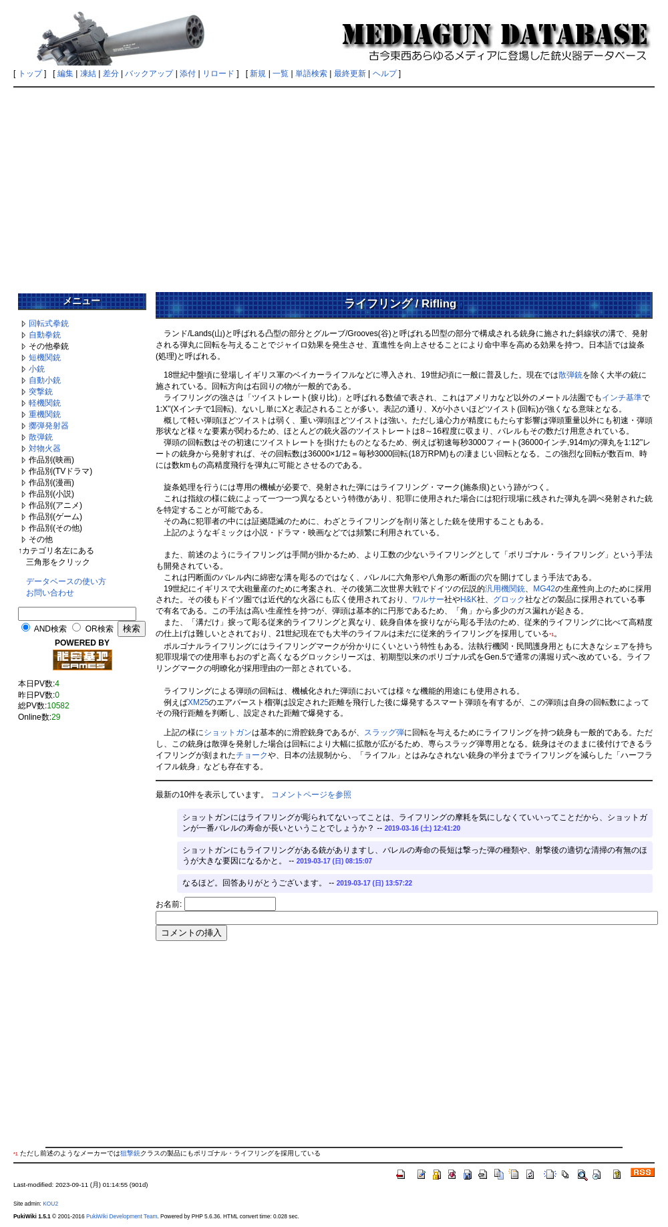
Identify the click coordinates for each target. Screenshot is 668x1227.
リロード (218, 73)
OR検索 (100, 629)
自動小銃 (45, 380)
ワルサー (428, 599)
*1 (551, 635)
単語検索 (311, 73)
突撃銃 (41, 391)
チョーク (252, 755)
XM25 (198, 702)
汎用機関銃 (505, 588)
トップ (30, 73)
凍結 (88, 73)
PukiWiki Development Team (121, 1216)
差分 (111, 73)
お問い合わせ (50, 592)
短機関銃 (45, 357)
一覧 (281, 73)
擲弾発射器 (49, 425)
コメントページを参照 (311, 794)
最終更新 (350, 73)
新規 (258, 73)
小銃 (37, 369)
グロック (509, 599)
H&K (468, 599)
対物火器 (45, 448)
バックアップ (149, 73)
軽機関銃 (45, 403)
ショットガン (228, 732)
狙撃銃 (130, 1153)
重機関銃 (45, 414)
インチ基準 (622, 397)
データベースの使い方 (66, 581)
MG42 (544, 588)
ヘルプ (385, 73)
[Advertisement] (334, 185)
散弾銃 (41, 437)
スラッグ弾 (384, 732)
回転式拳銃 (49, 323)
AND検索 (50, 629)
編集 (65, 73)
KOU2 (50, 1203)
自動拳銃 (45, 334)
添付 (188, 73)
